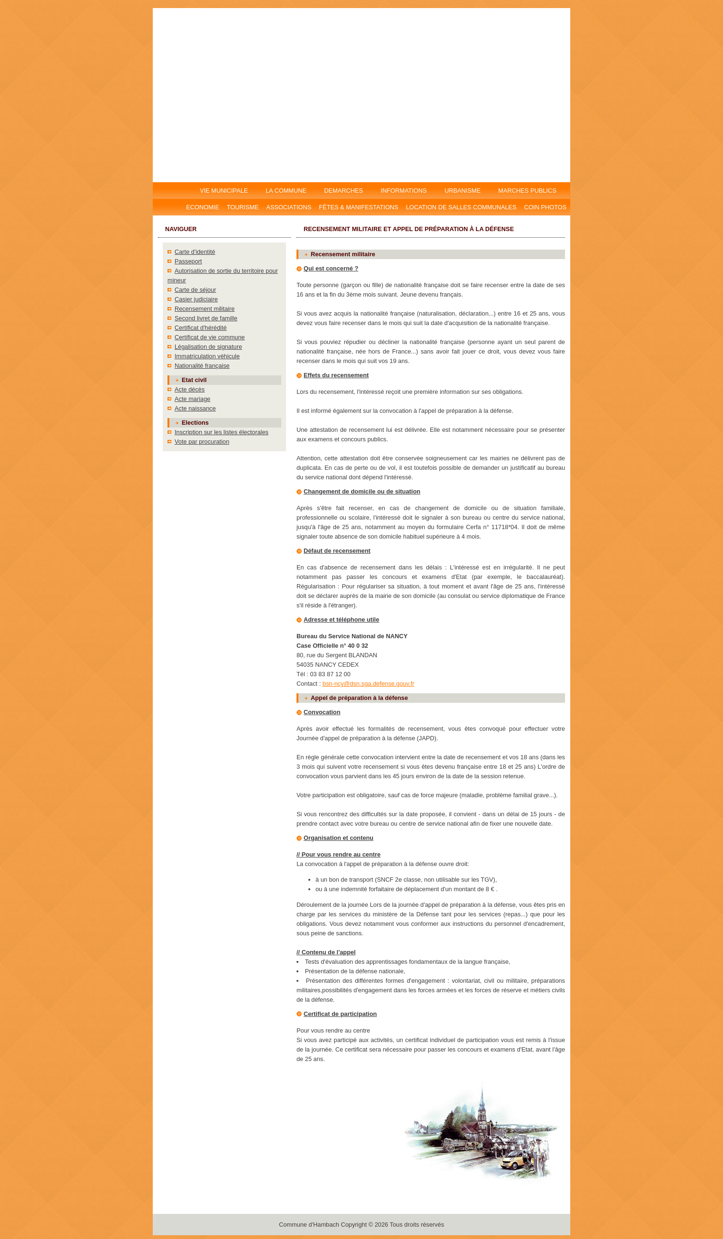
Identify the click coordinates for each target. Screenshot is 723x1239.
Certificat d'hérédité (201, 327)
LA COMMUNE (285, 190)
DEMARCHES (343, 190)
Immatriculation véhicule (207, 356)
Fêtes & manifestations (358, 207)
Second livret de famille (206, 318)
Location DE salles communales (461, 207)
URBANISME (462, 190)
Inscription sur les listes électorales (222, 432)
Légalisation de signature (208, 346)
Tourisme (243, 207)
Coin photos (545, 207)
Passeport (188, 261)
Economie (202, 207)
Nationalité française (202, 365)
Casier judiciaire (196, 299)
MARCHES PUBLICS (529, 190)
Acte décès (189, 389)
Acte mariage (192, 398)
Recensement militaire (205, 308)
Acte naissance (195, 408)
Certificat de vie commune (210, 337)
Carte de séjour (195, 289)
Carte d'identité (195, 251)
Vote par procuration (202, 441)
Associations (288, 207)
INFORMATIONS (404, 190)
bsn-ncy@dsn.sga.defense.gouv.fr (368, 683)
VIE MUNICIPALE (224, 190)
